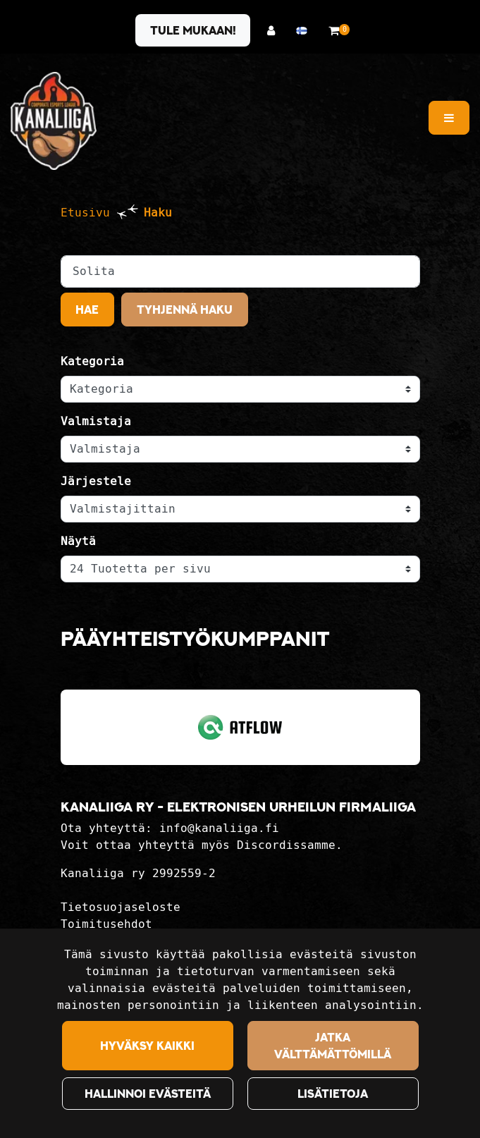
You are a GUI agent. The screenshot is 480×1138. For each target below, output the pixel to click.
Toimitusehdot (106, 924)
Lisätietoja (332, 1093)
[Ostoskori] (333, 30)
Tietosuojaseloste (120, 907)
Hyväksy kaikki (147, 1045)
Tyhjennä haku (185, 309)
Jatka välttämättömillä (332, 1046)
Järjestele (96, 481)
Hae (87, 309)
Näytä (78, 541)
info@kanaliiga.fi (219, 828)
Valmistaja (96, 421)
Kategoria (92, 361)
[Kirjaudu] (274, 30)
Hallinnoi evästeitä (148, 1093)
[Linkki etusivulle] (54, 121)
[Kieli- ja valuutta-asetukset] (305, 30)
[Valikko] (449, 118)
